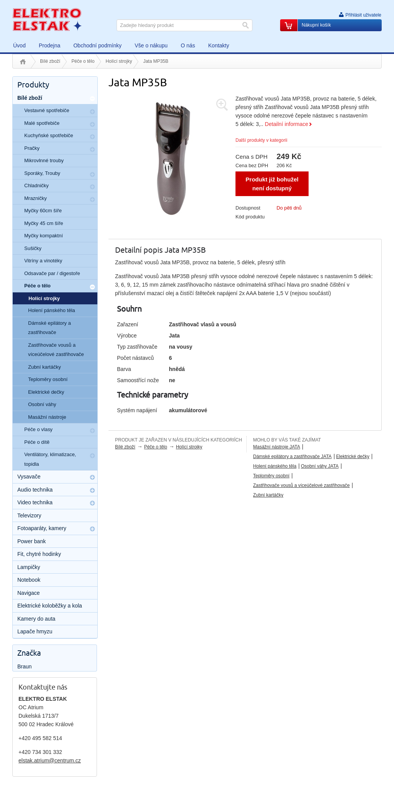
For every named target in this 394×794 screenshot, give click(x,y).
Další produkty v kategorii (261, 140)
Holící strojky (119, 61)
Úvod (23, 61)
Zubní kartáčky (268, 495)
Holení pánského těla (275, 466)
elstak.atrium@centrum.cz (49, 760)
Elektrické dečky (352, 456)
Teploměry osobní (271, 475)
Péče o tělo (83, 61)
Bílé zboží (50, 61)
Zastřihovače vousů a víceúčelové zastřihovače (301, 485)
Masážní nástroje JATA (276, 447)
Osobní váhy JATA (320, 466)
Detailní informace (286, 124)
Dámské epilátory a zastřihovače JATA (292, 456)
